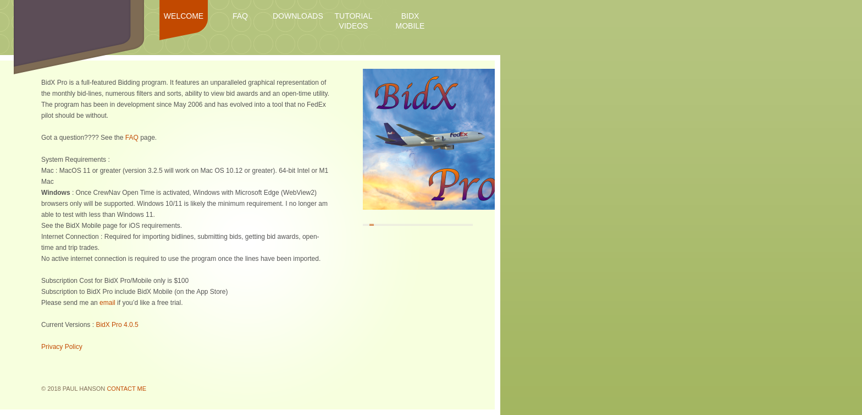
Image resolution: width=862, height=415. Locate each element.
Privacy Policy (61, 347)
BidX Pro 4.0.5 (117, 325)
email (107, 303)
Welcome (183, 16)
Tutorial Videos (354, 21)
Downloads (297, 16)
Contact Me (126, 388)
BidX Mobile (410, 21)
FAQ (240, 16)
